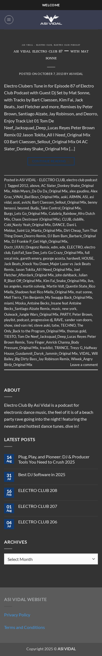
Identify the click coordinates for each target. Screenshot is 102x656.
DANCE (58, 224)
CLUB (66, 219)
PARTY (65, 314)
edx (62, 247)
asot (16, 202)
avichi (25, 202)
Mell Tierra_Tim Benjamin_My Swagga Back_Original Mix (48, 297)
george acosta (54, 258)
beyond (23, 208)
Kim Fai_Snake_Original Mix (64, 281)
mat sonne (84, 292)
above (34, 185)
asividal (76, 73)
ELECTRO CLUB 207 (37, 506)
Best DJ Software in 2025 (41, 474)
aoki (64, 197)
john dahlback (66, 275)
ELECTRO (75, 247)
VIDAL (84, 353)
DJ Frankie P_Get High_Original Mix (39, 241)
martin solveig (34, 286)
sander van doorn (78, 320)
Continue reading (51, 161)
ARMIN (75, 197)
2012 (24, 185)
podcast (23, 320)
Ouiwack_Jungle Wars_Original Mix (31, 314)
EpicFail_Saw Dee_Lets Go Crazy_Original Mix (47, 252)
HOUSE (88, 258)
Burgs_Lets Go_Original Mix (25, 213)
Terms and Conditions (24, 627)
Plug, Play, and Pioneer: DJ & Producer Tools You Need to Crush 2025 (53, 459)
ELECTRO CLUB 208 (37, 490)
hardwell (73, 258)
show (8, 325)
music (55, 308)
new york (69, 308)
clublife (78, 219)
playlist (9, 320)
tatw (55, 325)
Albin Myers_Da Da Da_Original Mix (40, 191)
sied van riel (23, 325)
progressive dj (41, 320)
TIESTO (10, 336)
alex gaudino (79, 191)
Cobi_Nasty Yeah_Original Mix (27, 224)
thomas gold (76, 331)
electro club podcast (67, 45)
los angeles (12, 286)
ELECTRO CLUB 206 (37, 521)
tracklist (46, 347)
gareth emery (30, 258)
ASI (85, 197)
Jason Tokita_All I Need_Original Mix (44, 269)
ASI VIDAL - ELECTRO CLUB (37, 45)
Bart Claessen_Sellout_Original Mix (59, 202)
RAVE (58, 320)
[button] (9, 19)
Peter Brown (82, 314)
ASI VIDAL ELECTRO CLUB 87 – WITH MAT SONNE (51, 55)
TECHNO (68, 325)
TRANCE (61, 347)
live (90, 281)
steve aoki (42, 325)
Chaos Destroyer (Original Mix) (36, 219)
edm (54, 247)
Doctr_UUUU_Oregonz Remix (27, 247)
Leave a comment (84, 364)
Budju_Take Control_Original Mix (55, 208)
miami (9, 303)
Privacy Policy (17, 614)
